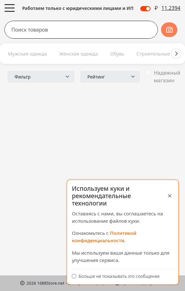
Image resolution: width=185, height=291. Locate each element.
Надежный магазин (167, 76)
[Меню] (9, 8)
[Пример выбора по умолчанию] (41, 76)
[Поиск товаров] (68, 29)
